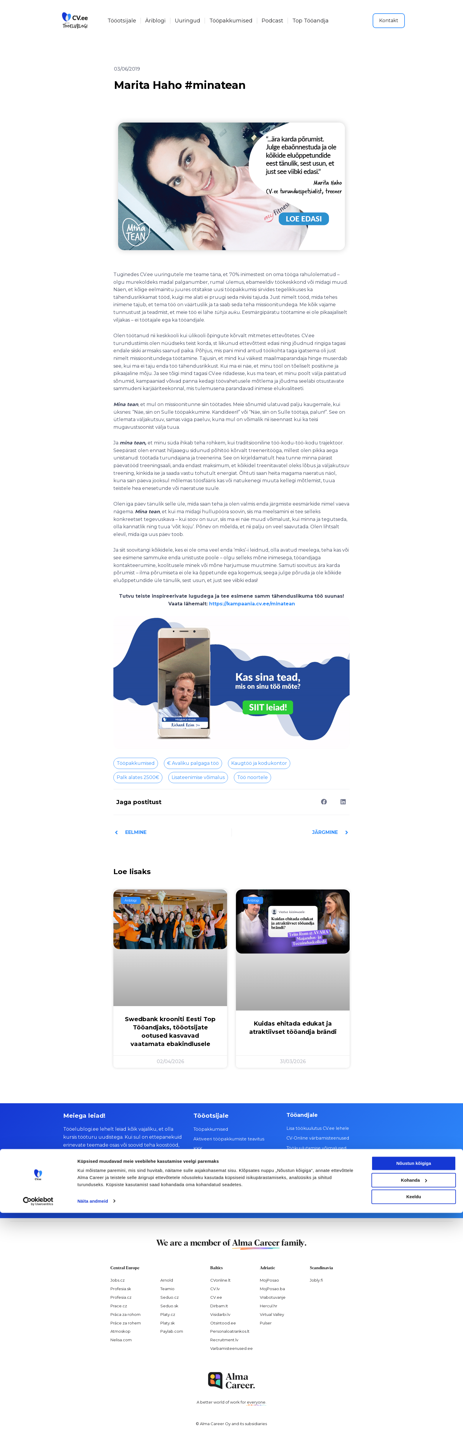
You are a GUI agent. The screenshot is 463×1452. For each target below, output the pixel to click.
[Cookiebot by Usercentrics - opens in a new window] (38, 1440)
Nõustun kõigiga (413, 1402)
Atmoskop (120, 1331)
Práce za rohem (125, 1322)
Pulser (266, 1322)
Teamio (167, 1288)
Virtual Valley (272, 1314)
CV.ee (216, 1297)
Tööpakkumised (230, 20)
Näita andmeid (92, 1440)
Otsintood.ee (223, 1322)
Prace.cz (118, 1305)
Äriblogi (155, 20)
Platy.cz (167, 1314)
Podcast (272, 20)
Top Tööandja (310, 20)
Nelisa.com (121, 1339)
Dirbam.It (219, 1305)
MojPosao (269, 1279)
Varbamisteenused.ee (231, 1348)
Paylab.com (171, 1331)
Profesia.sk (120, 1288)
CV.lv (215, 1288)
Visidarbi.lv (220, 1314)
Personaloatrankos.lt (230, 1331)
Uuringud (187, 20)
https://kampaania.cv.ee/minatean (252, 604)
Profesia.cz (120, 1297)
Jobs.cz (117, 1279)
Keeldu (413, 1436)
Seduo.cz (169, 1297)
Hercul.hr (268, 1305)
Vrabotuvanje (273, 1297)
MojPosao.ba (272, 1288)
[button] (323, 802)
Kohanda (414, 1419)
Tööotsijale (121, 20)
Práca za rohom (125, 1314)
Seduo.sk (169, 1305)
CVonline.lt (220, 1279)
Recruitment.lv (224, 1339)
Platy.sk (167, 1322)
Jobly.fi (316, 1279)
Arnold (166, 1279)
